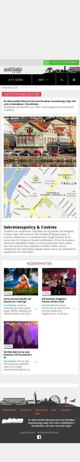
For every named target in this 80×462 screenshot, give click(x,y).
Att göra (16, 79)
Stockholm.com (10, 87)
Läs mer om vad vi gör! (58, 425)
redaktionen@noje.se (47, 432)
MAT (54, 410)
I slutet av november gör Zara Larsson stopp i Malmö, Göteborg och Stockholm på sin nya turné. (18, 309)
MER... (38, 413)
